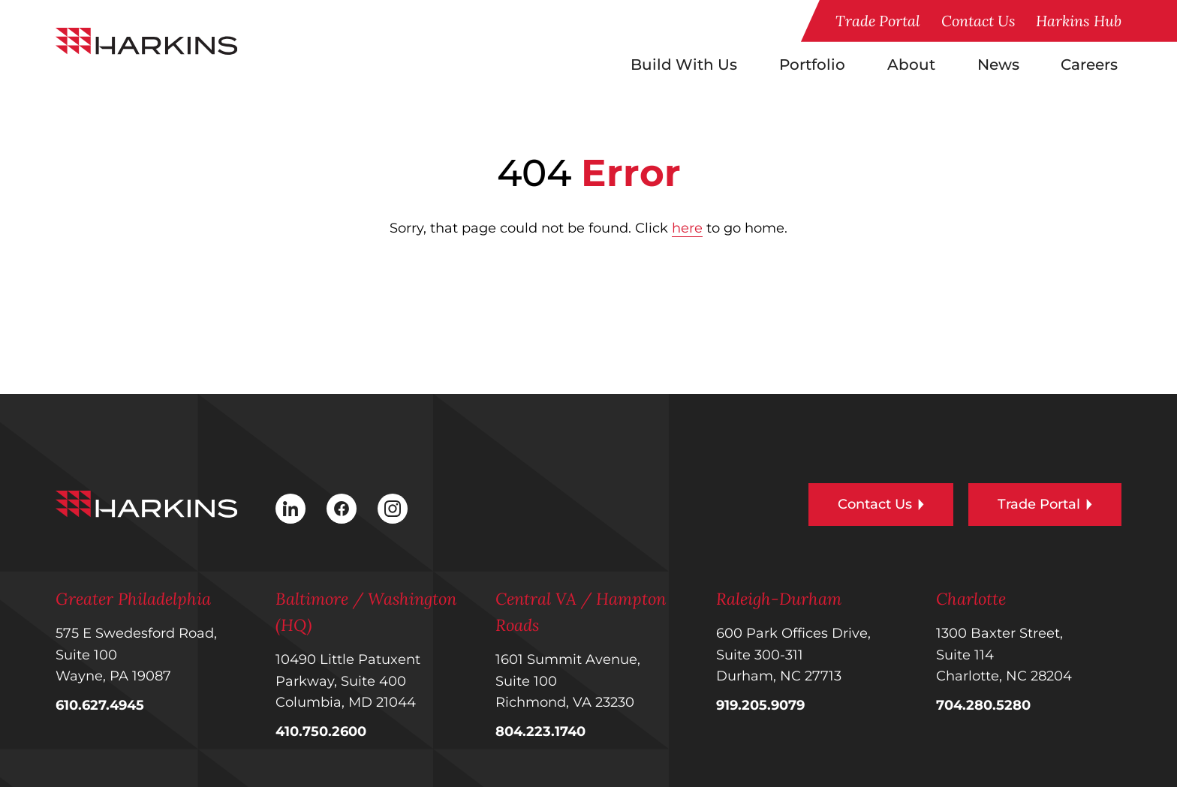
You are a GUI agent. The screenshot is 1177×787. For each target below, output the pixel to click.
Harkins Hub (1078, 20)
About (911, 65)
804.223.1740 (540, 731)
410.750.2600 (320, 731)
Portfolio (812, 65)
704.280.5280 (983, 705)
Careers (1089, 65)
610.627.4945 (100, 705)
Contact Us (978, 20)
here (687, 228)
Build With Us (684, 65)
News (998, 65)
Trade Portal (877, 20)
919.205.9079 (760, 705)
